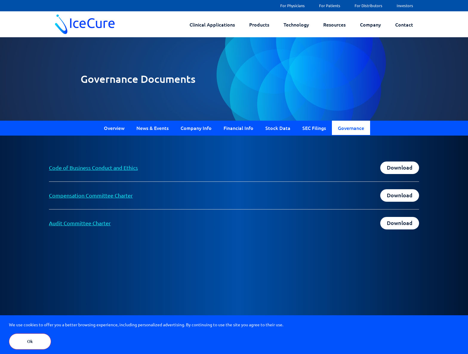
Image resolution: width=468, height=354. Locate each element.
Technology (296, 24)
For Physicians (292, 5)
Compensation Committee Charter (91, 195)
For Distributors (368, 5)
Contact (404, 24)
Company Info (196, 128)
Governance (351, 128)
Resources (334, 24)
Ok (30, 341)
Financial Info (238, 128)
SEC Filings (314, 128)
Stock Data (277, 128)
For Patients (329, 5)
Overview (114, 128)
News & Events (152, 128)
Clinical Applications (212, 24)
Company (370, 24)
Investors (405, 5)
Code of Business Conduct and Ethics (93, 167)
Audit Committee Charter (80, 223)
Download (399, 167)
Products (259, 24)
